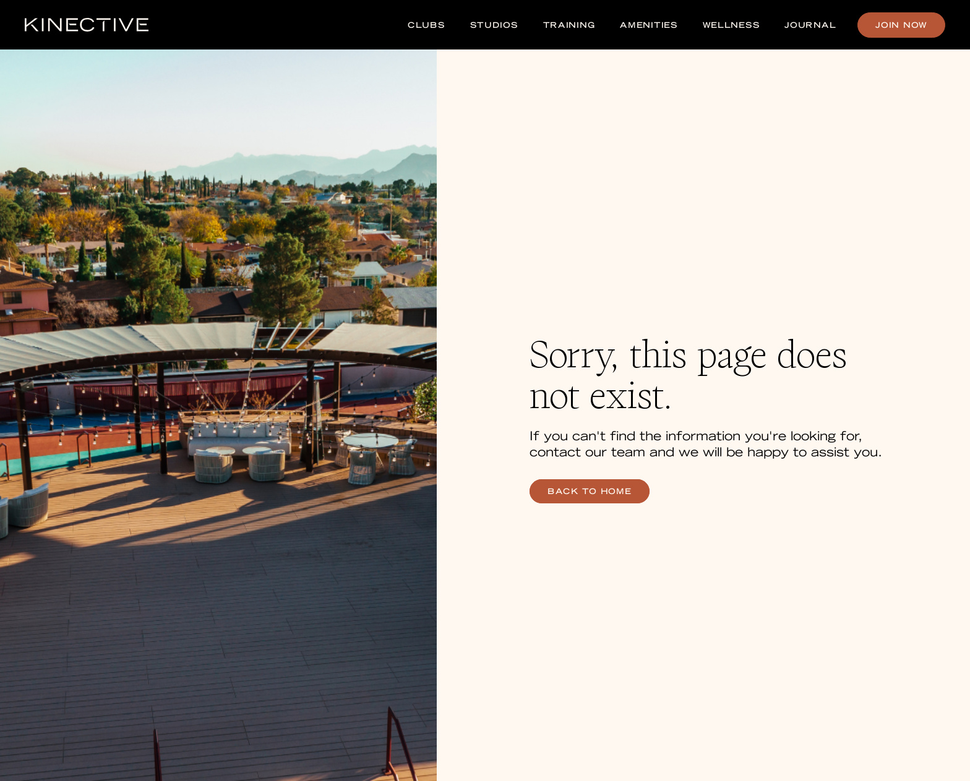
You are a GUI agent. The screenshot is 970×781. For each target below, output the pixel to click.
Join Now (901, 25)
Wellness (731, 25)
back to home (589, 491)
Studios (494, 25)
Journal (810, 25)
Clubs (426, 25)
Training (569, 25)
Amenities (648, 25)
